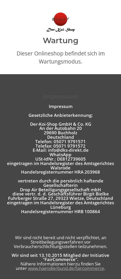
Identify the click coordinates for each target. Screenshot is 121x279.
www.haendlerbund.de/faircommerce (66, 268)
